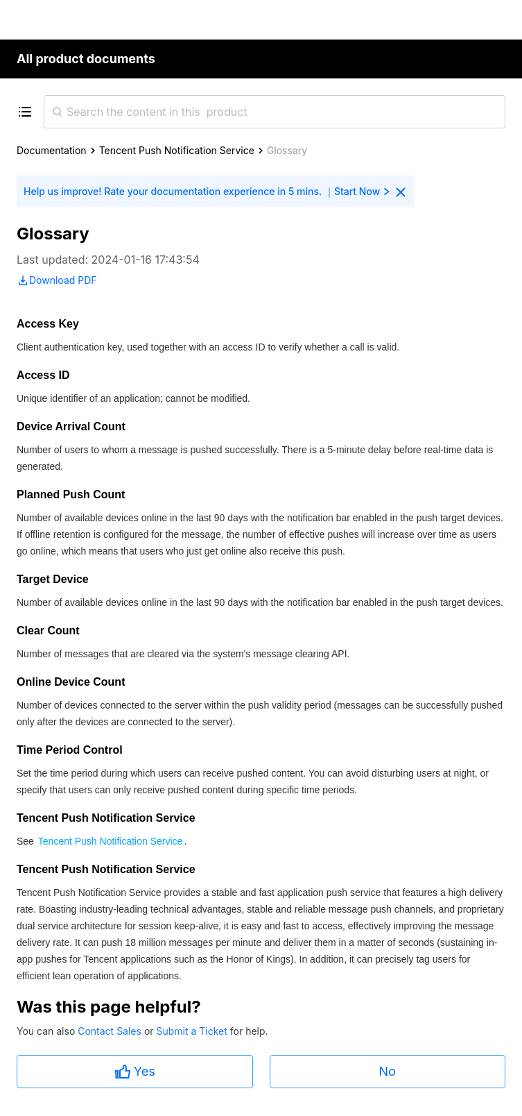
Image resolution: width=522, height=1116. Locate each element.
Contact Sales (111, 1031)
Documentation (52, 150)
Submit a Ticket (192, 1031)
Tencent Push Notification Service (176, 150)
